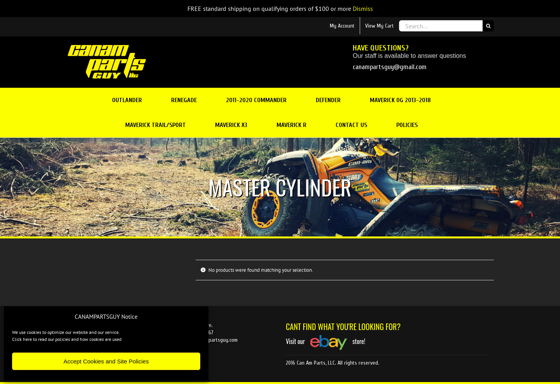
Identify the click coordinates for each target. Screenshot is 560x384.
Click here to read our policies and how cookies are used (66, 339)
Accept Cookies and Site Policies (106, 361)
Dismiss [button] (363, 8)
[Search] (488, 25)
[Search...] (441, 25)
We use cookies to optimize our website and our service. (66, 332)
